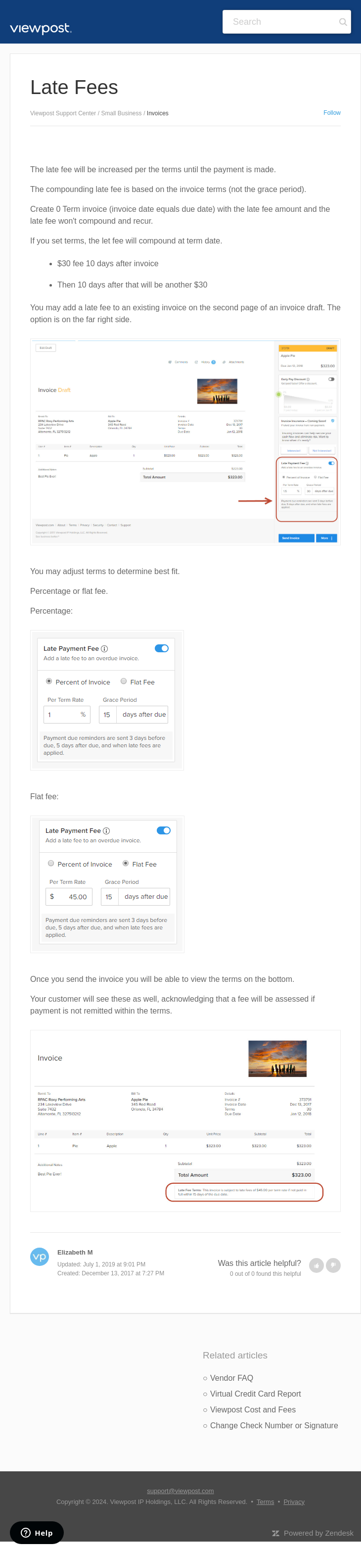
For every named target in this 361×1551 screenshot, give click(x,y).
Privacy (294, 1501)
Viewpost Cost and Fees (253, 1410)
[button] (316, 1265)
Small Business (121, 113)
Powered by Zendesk (319, 1533)
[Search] (287, 22)
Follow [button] (332, 112)
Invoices (158, 113)
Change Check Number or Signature (274, 1425)
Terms (265, 1501)
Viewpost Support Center (63, 113)
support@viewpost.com (180, 1491)
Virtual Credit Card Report (255, 1394)
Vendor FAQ (231, 1378)
